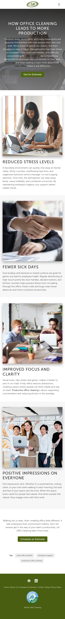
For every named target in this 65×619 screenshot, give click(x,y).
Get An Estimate (33, 74)
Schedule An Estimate (27, 587)
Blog (48, 587)
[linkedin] (36, 581)
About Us (14, 587)
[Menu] (59, 4)
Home (6, 587)
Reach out (10, 62)
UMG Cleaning (32, 56)
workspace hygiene (45, 555)
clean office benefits (24, 555)
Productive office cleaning (25, 390)
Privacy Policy (56, 587)
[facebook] (29, 581)
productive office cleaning (32, 561)
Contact (41, 587)
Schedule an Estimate (32, 539)
